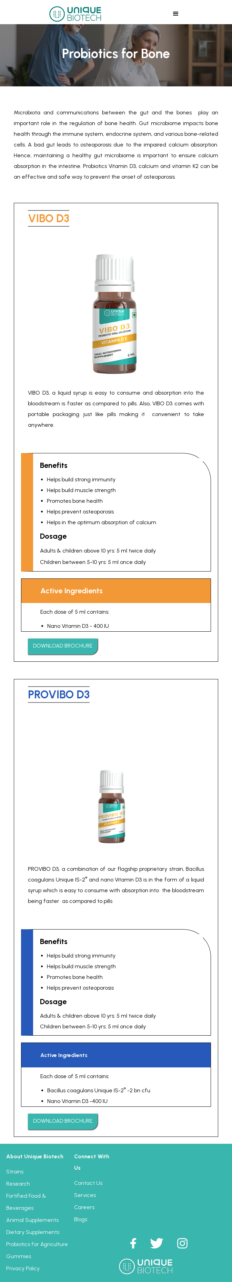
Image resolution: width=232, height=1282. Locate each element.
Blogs (80, 1219)
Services (85, 1195)
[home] (73, 13)
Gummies (18, 1256)
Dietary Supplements (32, 1232)
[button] (175, 13)
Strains (14, 1171)
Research (18, 1183)
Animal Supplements (32, 1220)
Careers (84, 1207)
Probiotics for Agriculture (37, 1244)
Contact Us (88, 1183)
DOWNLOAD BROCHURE (62, 645)
